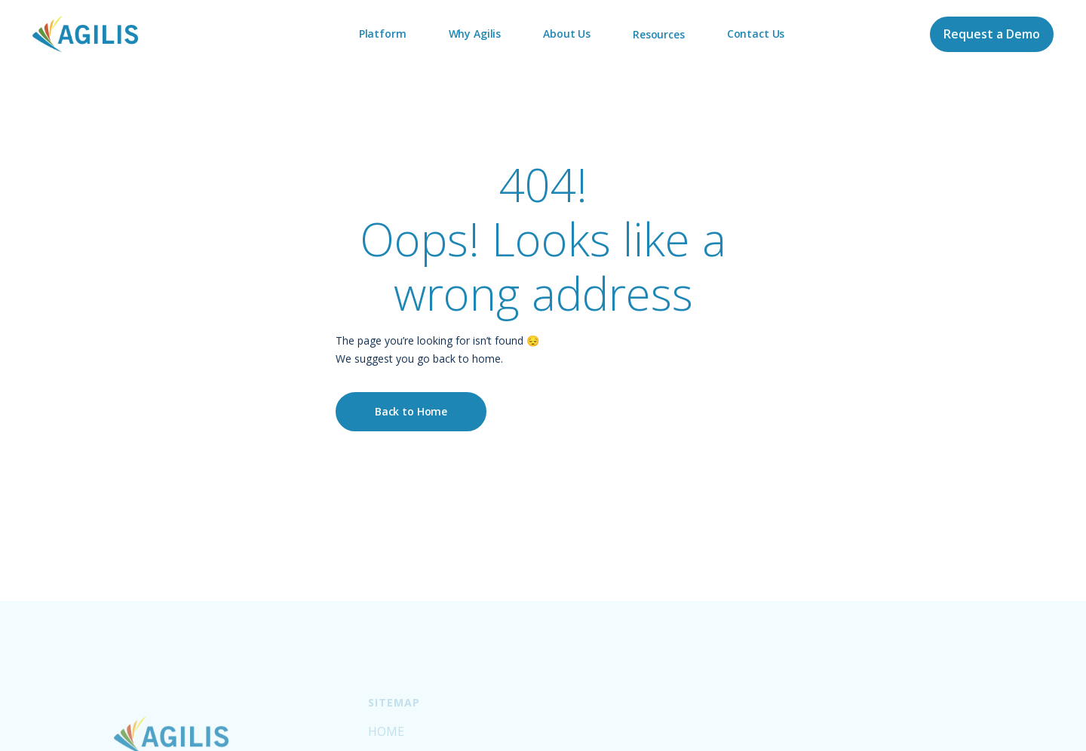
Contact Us (756, 33)
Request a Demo (991, 34)
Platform (382, 33)
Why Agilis (475, 33)
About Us (567, 33)
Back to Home (411, 411)
